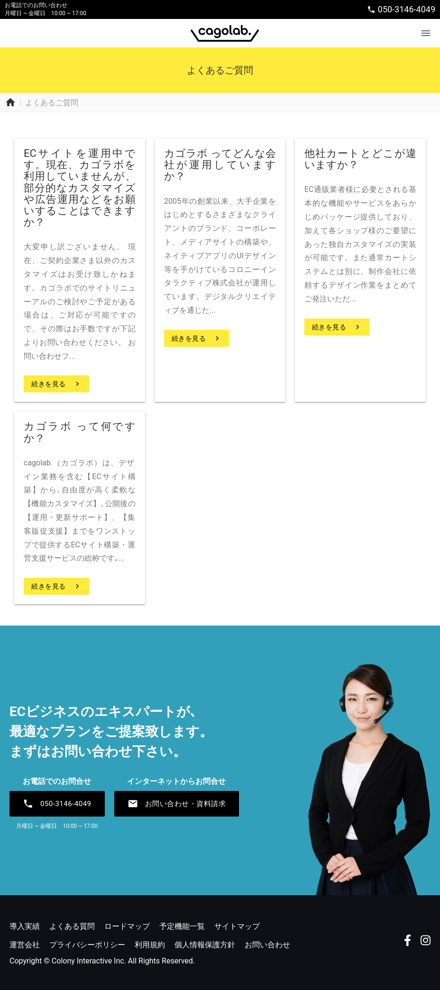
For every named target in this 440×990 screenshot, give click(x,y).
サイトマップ (237, 926)
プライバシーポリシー (87, 944)
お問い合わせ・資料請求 (177, 804)
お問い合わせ (267, 944)
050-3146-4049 (401, 9)
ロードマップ (127, 926)
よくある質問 (72, 926)
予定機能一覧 (182, 926)
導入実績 (24, 926)
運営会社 (24, 944)
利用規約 (150, 944)
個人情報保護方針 (204, 944)
